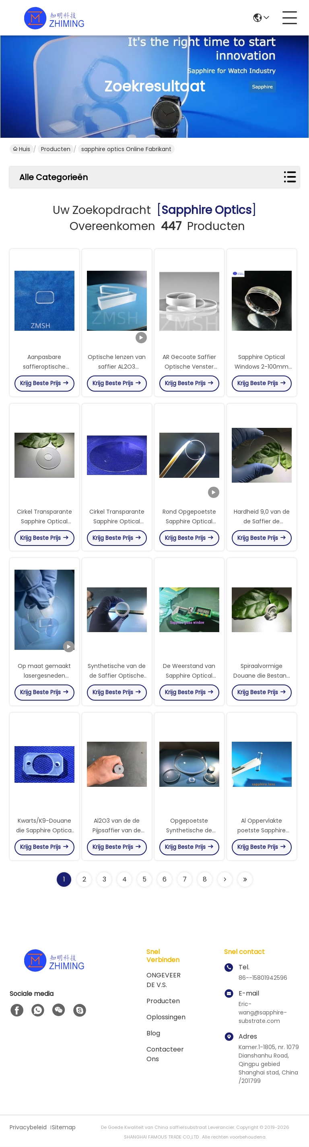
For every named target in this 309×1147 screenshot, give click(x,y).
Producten (55, 149)
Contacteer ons (165, 1054)
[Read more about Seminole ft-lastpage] (245, 880)
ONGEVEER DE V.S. (163, 980)
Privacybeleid (28, 1128)
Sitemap (64, 1128)
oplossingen (165, 1017)
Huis (21, 149)
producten (163, 1001)
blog (153, 1033)
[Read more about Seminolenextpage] (225, 880)
